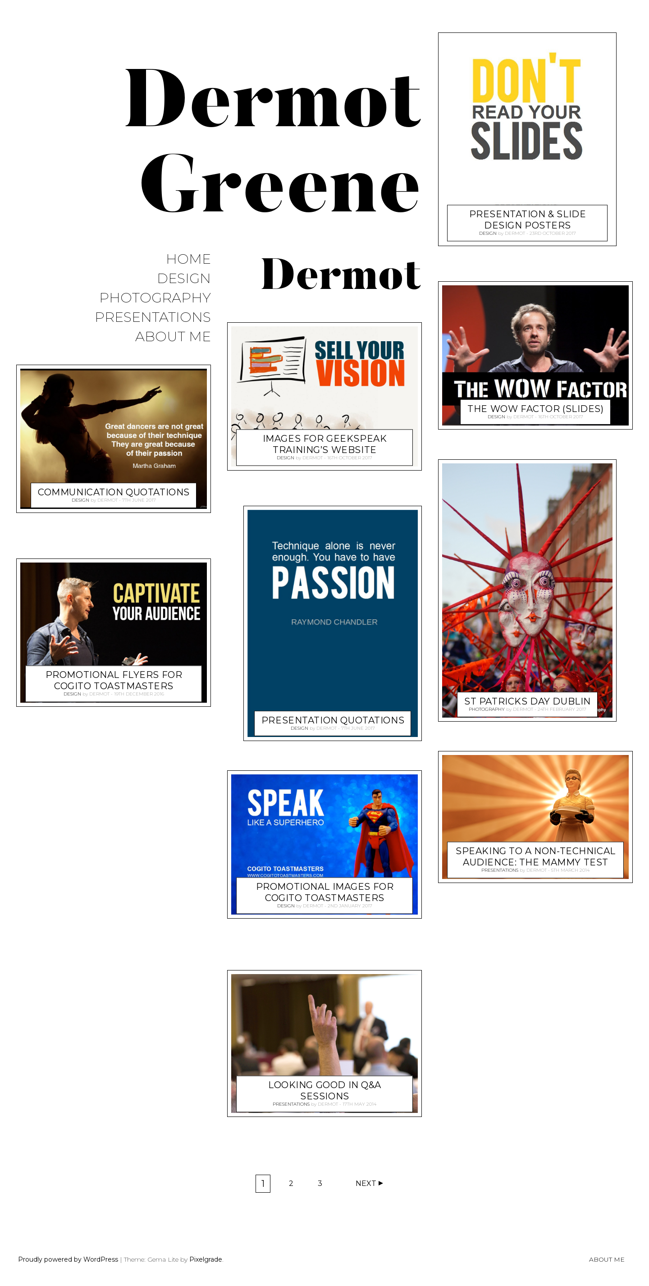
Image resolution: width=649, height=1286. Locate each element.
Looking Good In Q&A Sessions (324, 1089)
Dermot (107, 499)
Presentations (153, 317)
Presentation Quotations (332, 718)
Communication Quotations (114, 490)
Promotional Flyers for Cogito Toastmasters (114, 679)
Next (366, 1183)
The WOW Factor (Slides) (535, 407)
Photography (155, 298)
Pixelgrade (205, 1259)
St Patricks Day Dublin (527, 698)
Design (184, 279)
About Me (173, 337)
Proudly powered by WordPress (68, 1259)
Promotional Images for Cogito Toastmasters (325, 890)
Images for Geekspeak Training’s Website (325, 442)
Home (188, 259)
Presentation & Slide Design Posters (527, 218)
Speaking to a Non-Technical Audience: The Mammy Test (536, 855)
